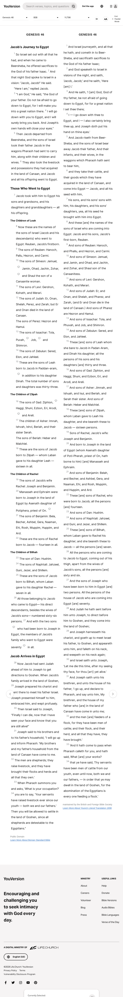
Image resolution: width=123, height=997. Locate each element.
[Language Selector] (102, 6)
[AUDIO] (96, 18)
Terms (22, 970)
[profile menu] (113, 6)
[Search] (46, 6)
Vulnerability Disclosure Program (19, 974)
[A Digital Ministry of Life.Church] (61, 946)
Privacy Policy (10, 970)
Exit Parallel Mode (116, 19)
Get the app (88, 6)
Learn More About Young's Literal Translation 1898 (87, 808)
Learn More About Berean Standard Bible (30, 840)
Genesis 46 (15, 17)
